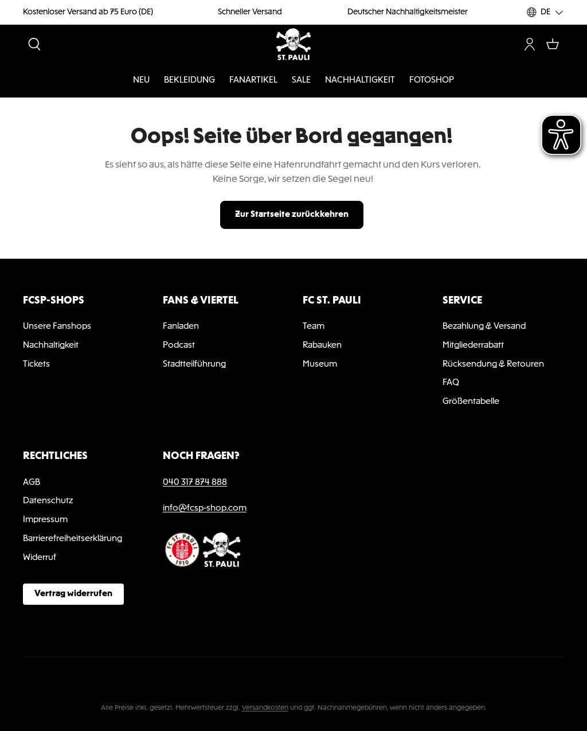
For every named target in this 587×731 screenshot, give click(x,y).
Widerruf (39, 558)
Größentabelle (471, 402)
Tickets (36, 364)
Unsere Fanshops (57, 326)
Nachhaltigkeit (51, 345)
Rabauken (322, 345)
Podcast (179, 345)
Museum (320, 364)
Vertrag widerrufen (73, 594)
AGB (31, 483)
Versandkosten (265, 708)
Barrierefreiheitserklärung (72, 539)
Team (313, 326)
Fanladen (181, 326)
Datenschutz (48, 501)
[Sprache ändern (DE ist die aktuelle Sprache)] (545, 12)
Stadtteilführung (194, 364)
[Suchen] (34, 44)
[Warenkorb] (552, 44)
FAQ (451, 383)
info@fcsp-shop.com (204, 508)
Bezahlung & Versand (484, 326)
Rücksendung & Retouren (493, 364)
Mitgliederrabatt (473, 345)
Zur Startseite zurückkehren (292, 215)
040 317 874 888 (195, 483)
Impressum (45, 520)
